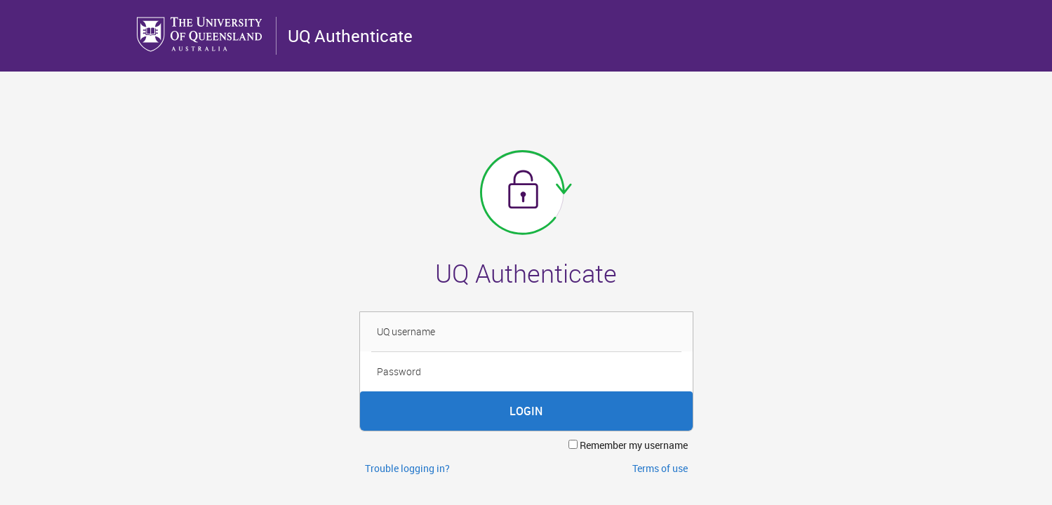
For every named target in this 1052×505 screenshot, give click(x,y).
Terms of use (660, 468)
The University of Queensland (201, 34)
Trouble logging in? (407, 468)
